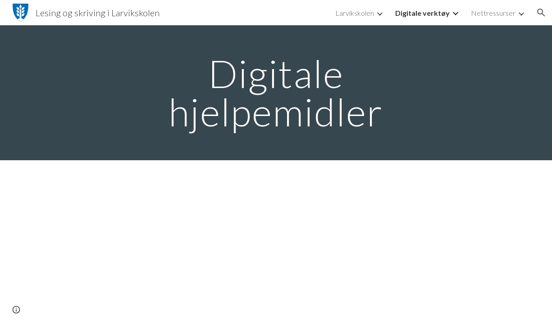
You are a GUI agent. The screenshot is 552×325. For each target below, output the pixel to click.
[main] (276, 93)
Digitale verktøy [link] (422, 13)
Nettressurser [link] (493, 13)
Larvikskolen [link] (354, 13)
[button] (541, 12)
